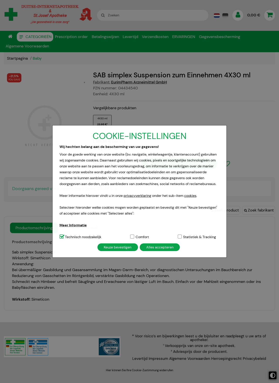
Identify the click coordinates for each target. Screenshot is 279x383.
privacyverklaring (137, 195)
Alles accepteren (160, 247)
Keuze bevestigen (117, 247)
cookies (190, 195)
